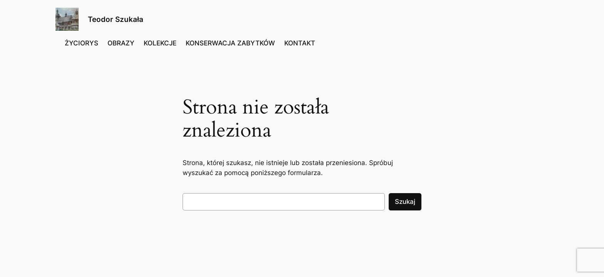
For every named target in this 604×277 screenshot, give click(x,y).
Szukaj (405, 201)
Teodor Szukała (115, 19)
